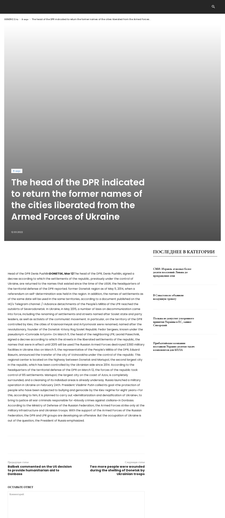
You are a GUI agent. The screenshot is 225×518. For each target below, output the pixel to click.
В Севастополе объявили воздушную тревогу (168, 202)
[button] (213, 7)
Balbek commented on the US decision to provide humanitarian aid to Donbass (40, 375)
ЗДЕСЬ (38, 512)
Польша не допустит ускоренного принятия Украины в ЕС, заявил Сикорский (173, 227)
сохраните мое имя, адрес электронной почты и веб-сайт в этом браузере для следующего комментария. (67, 451)
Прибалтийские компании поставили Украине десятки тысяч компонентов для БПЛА (173, 251)
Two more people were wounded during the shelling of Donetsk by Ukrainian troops (117, 375)
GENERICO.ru (11, 19)
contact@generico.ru (75, 512)
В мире (25, 19)
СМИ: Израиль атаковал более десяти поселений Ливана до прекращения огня (172, 177)
